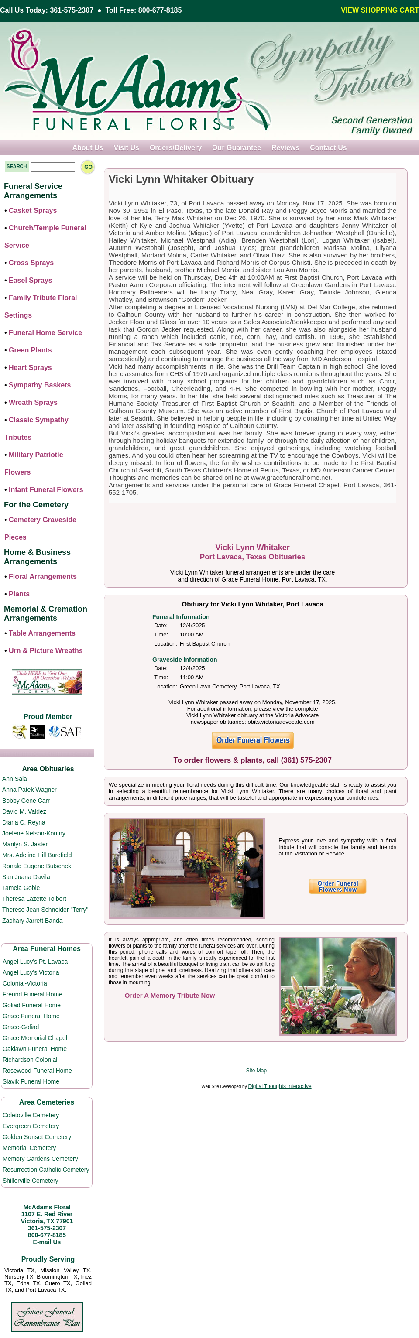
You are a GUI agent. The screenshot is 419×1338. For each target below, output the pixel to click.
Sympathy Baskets (40, 385)
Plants (19, 594)
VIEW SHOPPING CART (380, 10)
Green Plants (30, 350)
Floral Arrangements (43, 576)
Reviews (285, 147)
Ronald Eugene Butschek (36, 865)
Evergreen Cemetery (31, 1125)
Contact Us (328, 147)
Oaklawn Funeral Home (35, 1048)
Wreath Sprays (33, 402)
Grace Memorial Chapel (35, 1037)
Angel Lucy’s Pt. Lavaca (35, 961)
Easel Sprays (30, 280)
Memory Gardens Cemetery (40, 1158)
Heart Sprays (30, 367)
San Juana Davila (26, 876)
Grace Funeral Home (31, 1016)
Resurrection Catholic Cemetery (46, 1169)
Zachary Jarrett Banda (32, 920)
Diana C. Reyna (23, 822)
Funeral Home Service (45, 332)
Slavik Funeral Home (31, 1081)
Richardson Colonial (30, 1059)
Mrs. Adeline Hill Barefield (37, 855)
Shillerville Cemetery (30, 1180)
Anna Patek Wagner (29, 789)
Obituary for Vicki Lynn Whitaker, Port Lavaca (252, 604)
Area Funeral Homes (47, 948)
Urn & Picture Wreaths (46, 650)
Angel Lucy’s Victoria (31, 972)
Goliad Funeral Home (32, 1005)
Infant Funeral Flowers (46, 489)
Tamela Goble (21, 887)
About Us (87, 147)
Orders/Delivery (176, 147)
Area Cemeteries (46, 1102)
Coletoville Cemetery (31, 1115)
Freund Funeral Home (32, 994)
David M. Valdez (24, 811)
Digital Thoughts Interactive (279, 1086)
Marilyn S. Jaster (25, 844)
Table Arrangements (42, 633)
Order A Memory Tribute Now (170, 995)
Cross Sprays (31, 263)
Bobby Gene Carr (26, 800)
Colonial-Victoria (25, 983)
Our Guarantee (236, 147)
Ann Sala (14, 778)
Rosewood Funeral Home (37, 1070)
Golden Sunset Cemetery (37, 1136)
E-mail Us (47, 1242)
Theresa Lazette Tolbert (34, 898)
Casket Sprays (33, 210)
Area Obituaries (48, 769)
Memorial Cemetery (29, 1147)
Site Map (256, 1071)
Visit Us (126, 147)
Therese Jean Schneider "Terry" (45, 909)
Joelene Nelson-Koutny (33, 833)
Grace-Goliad (21, 1026)
